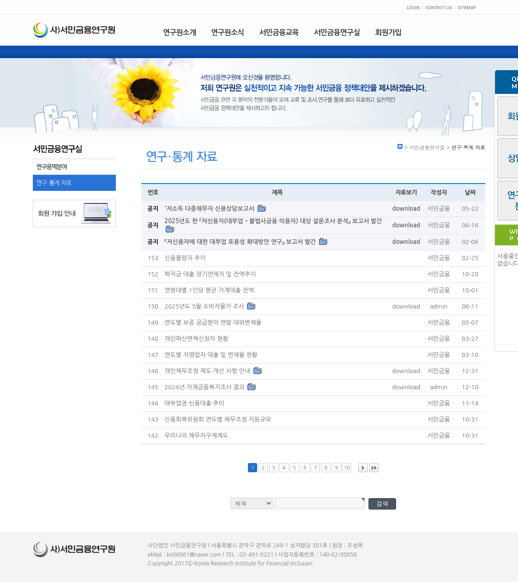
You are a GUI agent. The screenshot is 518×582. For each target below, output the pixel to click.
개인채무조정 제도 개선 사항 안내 (208, 371)
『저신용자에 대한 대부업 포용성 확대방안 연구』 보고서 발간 (241, 242)
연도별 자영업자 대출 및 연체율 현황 (211, 355)
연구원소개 (179, 32)
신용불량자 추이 (184, 258)
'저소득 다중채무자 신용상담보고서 (210, 209)
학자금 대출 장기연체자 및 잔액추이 (210, 275)
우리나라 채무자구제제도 (196, 436)
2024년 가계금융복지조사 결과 (205, 388)
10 (347, 467)
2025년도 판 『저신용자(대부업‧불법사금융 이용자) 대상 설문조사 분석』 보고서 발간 (273, 221)
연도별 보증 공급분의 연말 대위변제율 (212, 323)
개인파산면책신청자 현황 (196, 339)
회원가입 (388, 32)
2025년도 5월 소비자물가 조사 (205, 307)
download (406, 209)
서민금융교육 (278, 32)
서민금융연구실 (337, 32)
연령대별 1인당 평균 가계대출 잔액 (209, 291)
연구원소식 (227, 32)
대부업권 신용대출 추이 (194, 404)
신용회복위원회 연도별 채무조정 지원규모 (217, 420)
